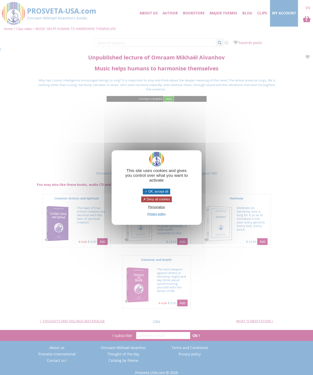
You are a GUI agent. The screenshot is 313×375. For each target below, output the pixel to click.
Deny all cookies (156, 199)
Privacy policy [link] (156, 214)
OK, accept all (156, 191)
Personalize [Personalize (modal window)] (156, 207)
